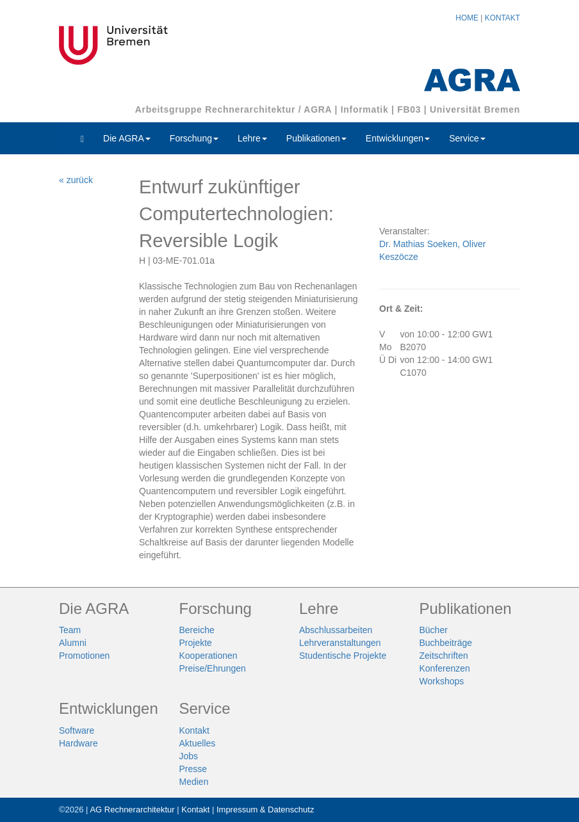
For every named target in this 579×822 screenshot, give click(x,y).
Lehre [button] (252, 138)
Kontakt (194, 730)
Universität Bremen (475, 109)
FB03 (409, 109)
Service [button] (467, 138)
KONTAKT (502, 17)
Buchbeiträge (446, 643)
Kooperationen (208, 655)
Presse (193, 769)
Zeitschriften (444, 655)
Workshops (442, 681)
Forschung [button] (194, 138)
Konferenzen (445, 668)
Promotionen (84, 655)
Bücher (434, 630)
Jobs (189, 756)
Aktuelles (197, 743)
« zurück (76, 180)
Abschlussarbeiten (335, 630)
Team (70, 630)
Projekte (195, 643)
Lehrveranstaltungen (340, 643)
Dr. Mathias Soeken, (420, 244)
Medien (194, 782)
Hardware (78, 743)
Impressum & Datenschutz (265, 809)
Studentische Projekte (342, 655)
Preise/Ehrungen (212, 668)
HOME (466, 17)
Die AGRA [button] (127, 138)
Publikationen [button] (316, 138)
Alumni (72, 643)
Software (76, 730)
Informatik (365, 109)
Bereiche (197, 630)
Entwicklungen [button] (398, 138)
